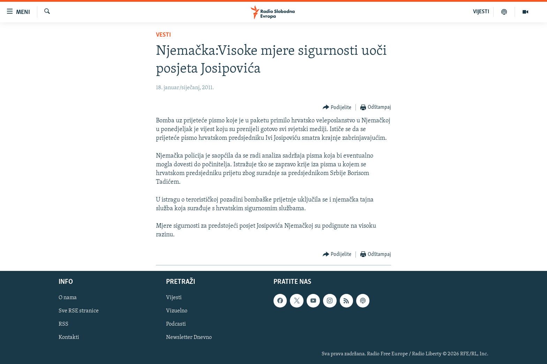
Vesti (163, 35)
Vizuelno (176, 311)
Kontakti (69, 337)
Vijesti (174, 298)
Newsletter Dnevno (189, 337)
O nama (68, 298)
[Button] (337, 107)
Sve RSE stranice (79, 311)
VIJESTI (481, 12)
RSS (63, 324)
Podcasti (176, 324)
